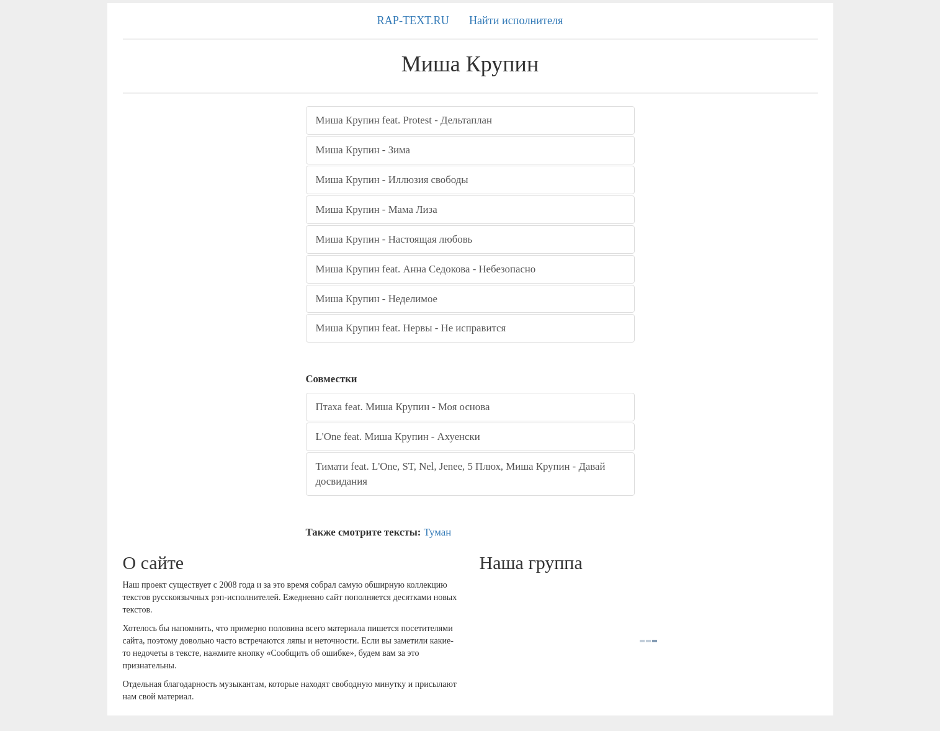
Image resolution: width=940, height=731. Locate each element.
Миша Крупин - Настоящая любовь (394, 239)
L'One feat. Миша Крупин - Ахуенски (398, 436)
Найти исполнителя (516, 20)
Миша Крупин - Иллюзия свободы (392, 180)
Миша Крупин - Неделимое (377, 299)
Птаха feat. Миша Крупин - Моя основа (403, 407)
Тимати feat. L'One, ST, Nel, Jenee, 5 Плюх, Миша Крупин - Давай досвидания (461, 473)
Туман (438, 532)
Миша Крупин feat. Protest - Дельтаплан (404, 120)
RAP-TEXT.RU (413, 20)
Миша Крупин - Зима (363, 150)
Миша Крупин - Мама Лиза (376, 209)
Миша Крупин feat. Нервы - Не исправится (411, 328)
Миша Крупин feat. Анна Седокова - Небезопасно (426, 269)
